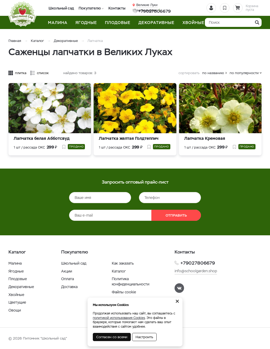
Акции (66, 271)
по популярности (244, 73)
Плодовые (17, 278)
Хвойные (16, 294)
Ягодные (16, 271)
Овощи (14, 310)
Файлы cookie (124, 292)
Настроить (144, 337)
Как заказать (123, 263)
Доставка (69, 286)
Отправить (176, 215)
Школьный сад (60, 8)
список (43, 73)
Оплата (67, 278)
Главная (14, 41)
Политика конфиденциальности (130, 281)
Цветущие (17, 302)
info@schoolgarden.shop (196, 271)
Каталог (37, 41)
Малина (15, 263)
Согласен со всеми (111, 337)
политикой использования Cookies (119, 318)
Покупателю (88, 8)
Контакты (113, 8)
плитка (20, 73)
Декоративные (66, 41)
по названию (213, 73)
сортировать (189, 73)
